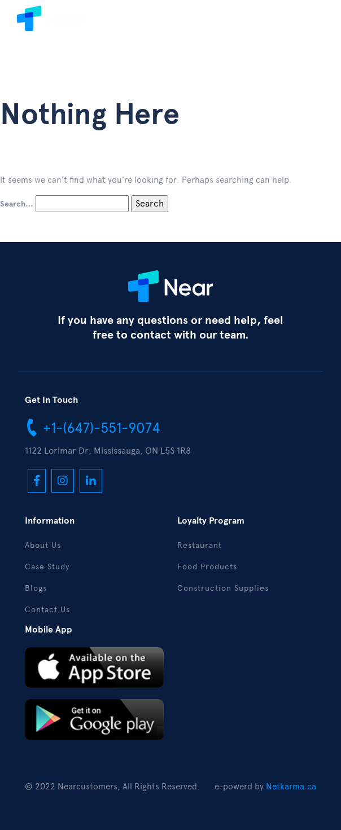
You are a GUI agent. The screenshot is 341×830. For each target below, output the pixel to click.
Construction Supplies (223, 588)
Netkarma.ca (291, 786)
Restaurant (199, 545)
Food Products (207, 567)
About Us (43, 545)
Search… (16, 204)
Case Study (47, 567)
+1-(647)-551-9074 (92, 427)
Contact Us (47, 609)
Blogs (36, 588)
